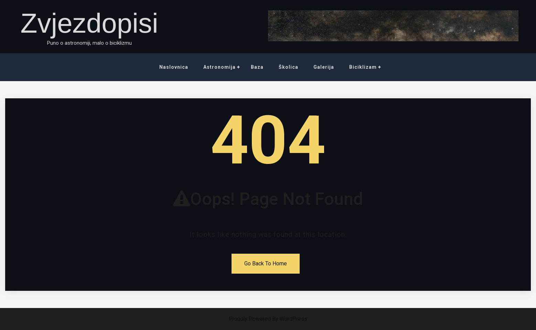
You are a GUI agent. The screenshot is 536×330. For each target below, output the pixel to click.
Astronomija (219, 67)
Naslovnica (173, 67)
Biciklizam (363, 67)
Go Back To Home (265, 263)
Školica (288, 67)
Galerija (323, 67)
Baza (257, 67)
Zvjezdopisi (89, 23)
